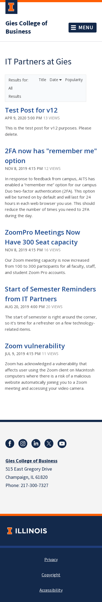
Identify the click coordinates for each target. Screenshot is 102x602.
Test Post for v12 (31, 109)
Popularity (74, 79)
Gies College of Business (26, 27)
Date (56, 79)
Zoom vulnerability (35, 345)
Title (43, 79)
